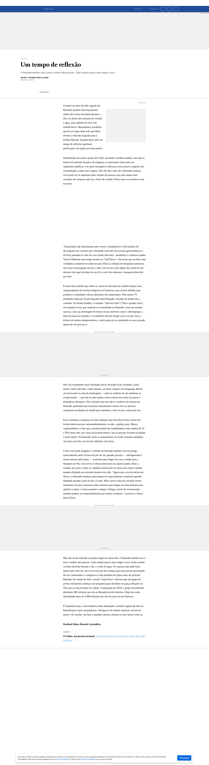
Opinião (48, 9)
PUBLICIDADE (205, 12)
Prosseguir (184, 758)
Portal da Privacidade (88, 759)
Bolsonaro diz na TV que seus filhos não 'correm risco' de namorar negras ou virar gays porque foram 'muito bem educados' (109, 663)
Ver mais (104, 751)
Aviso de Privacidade (62, 759)
